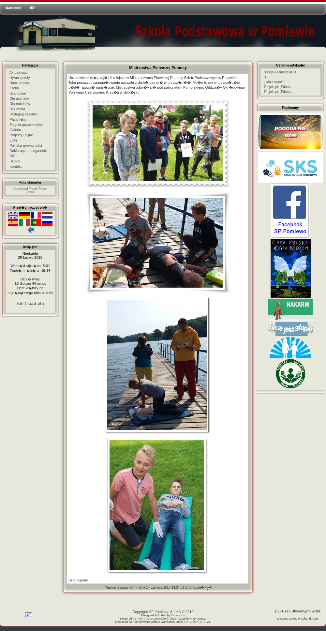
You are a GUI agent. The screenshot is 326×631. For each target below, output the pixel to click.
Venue (30, 192)
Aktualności (13, 7)
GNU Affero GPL (195, 621)
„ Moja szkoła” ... (275, 82)
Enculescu (178, 615)
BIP (33, 7)
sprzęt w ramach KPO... (280, 72)
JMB (177, 612)
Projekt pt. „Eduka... (277, 87)
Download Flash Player (30, 188)
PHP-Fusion (145, 618)
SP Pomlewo (159, 612)
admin (133, 587)
